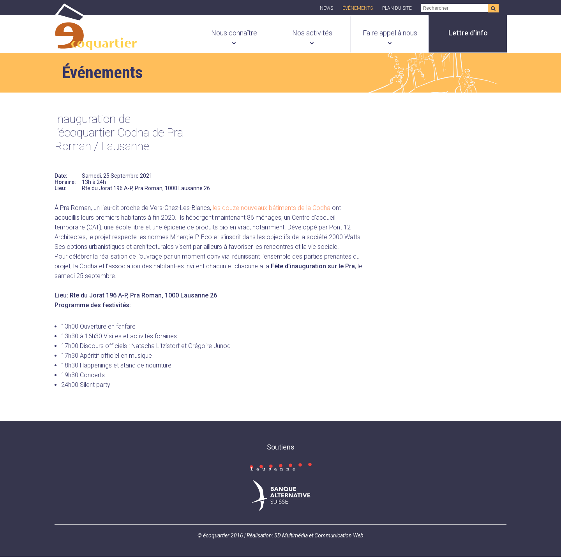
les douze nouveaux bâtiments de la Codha (271, 209)
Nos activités (312, 33)
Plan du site (397, 8)
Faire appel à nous (390, 33)
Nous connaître (234, 33)
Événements (357, 8)
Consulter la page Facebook (284, 465)
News (326, 8)
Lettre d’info (468, 33)
